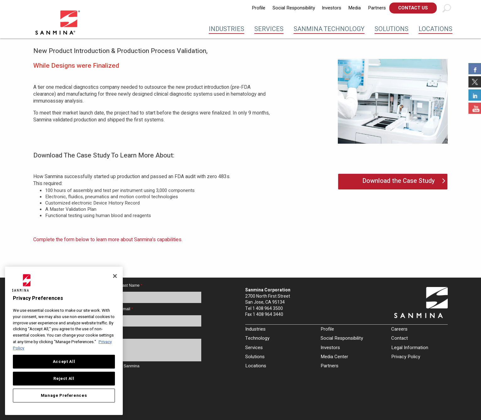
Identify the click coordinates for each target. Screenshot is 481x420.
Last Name (131, 285)
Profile (258, 7)
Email (126, 308)
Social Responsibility (294, 7)
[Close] (115, 276)
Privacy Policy (405, 356)
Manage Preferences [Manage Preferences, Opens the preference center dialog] (64, 395)
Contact (399, 338)
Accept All (64, 362)
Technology (257, 338)
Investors (331, 7)
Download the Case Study (398, 180)
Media (354, 7)
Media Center (334, 356)
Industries (226, 29)
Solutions (391, 29)
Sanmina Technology (329, 29)
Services (269, 29)
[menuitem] (258, 8)
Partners (377, 7)
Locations (435, 29)
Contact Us (413, 7)
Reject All (63, 378)
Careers (399, 329)
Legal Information (409, 347)
